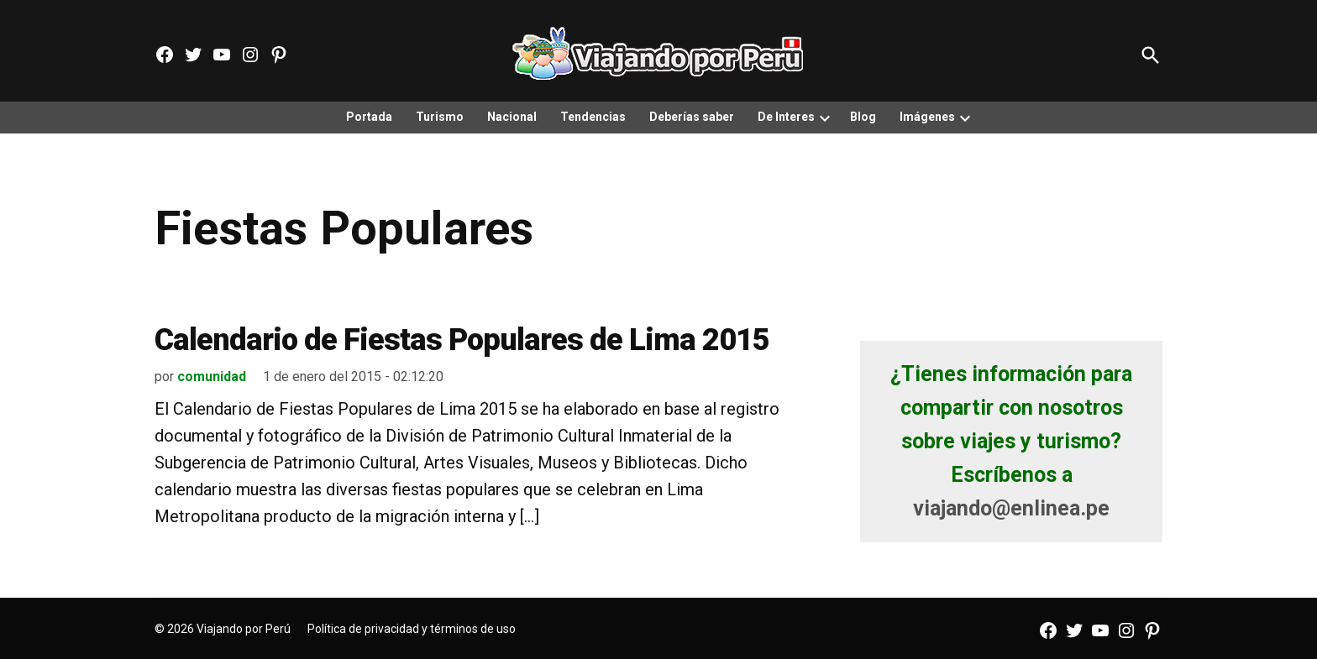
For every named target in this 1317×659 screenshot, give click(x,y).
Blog (863, 116)
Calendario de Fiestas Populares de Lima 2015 (462, 340)
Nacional (512, 116)
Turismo (440, 116)
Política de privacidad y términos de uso (411, 628)
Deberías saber (691, 116)
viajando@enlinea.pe (1011, 508)
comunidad (211, 376)
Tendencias (593, 116)
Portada (369, 116)
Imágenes (927, 116)
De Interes (786, 116)
